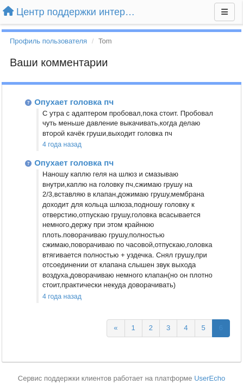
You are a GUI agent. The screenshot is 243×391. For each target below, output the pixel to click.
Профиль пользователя (48, 41)
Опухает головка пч (74, 101)
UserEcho (209, 378)
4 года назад (62, 144)
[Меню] (224, 12)
